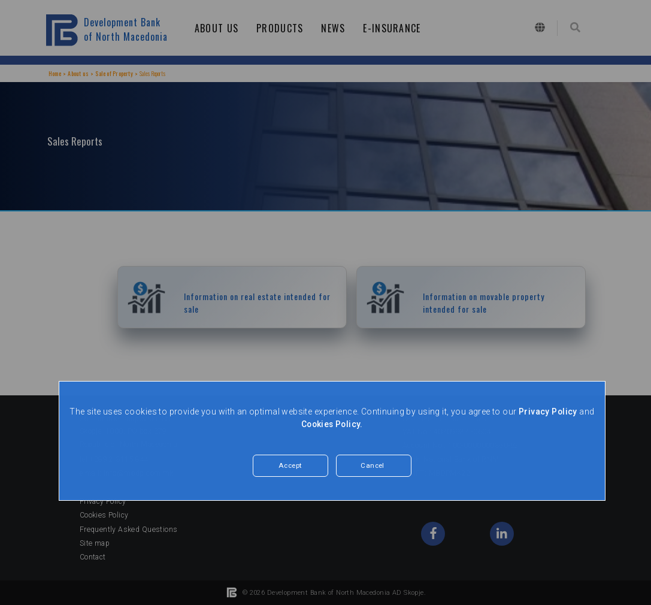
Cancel (373, 465)
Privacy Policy (547, 411)
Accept (290, 465)
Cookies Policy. (332, 424)
